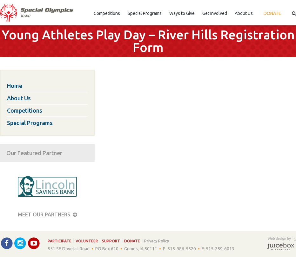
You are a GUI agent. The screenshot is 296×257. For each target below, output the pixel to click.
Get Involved (214, 13)
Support (111, 241)
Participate (59, 241)
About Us (244, 13)
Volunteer (87, 241)
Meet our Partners (47, 214)
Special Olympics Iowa (36, 13)
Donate (272, 13)
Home (14, 85)
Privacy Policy (156, 241)
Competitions (107, 13)
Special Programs (145, 13)
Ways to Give (182, 13)
